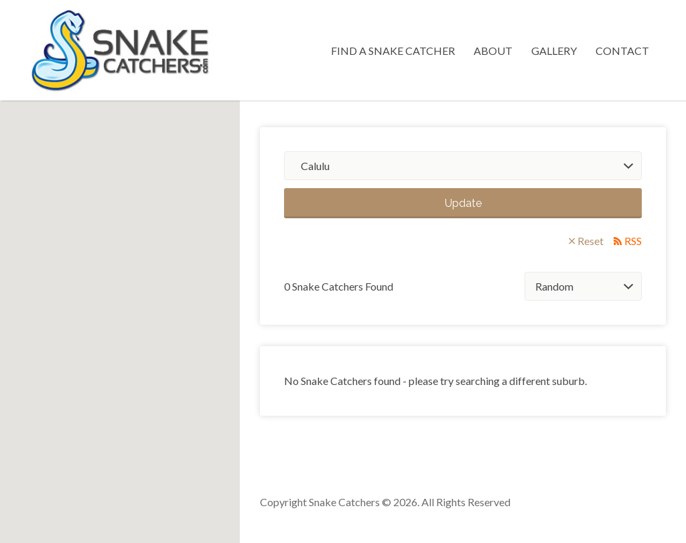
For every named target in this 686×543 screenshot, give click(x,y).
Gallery (554, 50)
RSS (633, 240)
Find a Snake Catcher (393, 50)
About (493, 50)
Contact (622, 50)
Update (463, 203)
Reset (590, 240)
